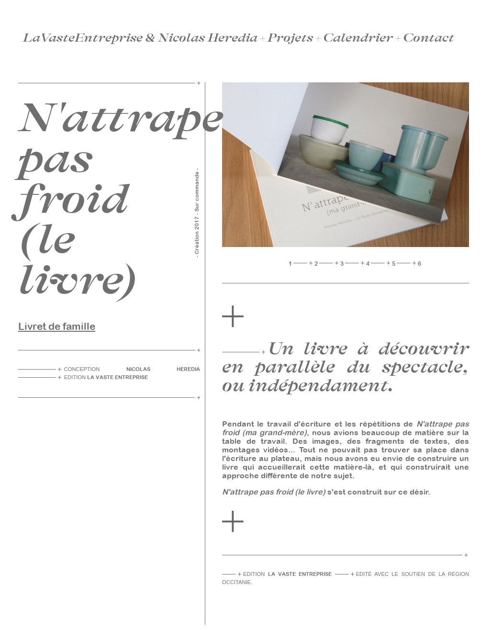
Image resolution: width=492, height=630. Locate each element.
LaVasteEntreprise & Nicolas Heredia (140, 38)
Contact (428, 38)
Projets (290, 38)
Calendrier (358, 38)
